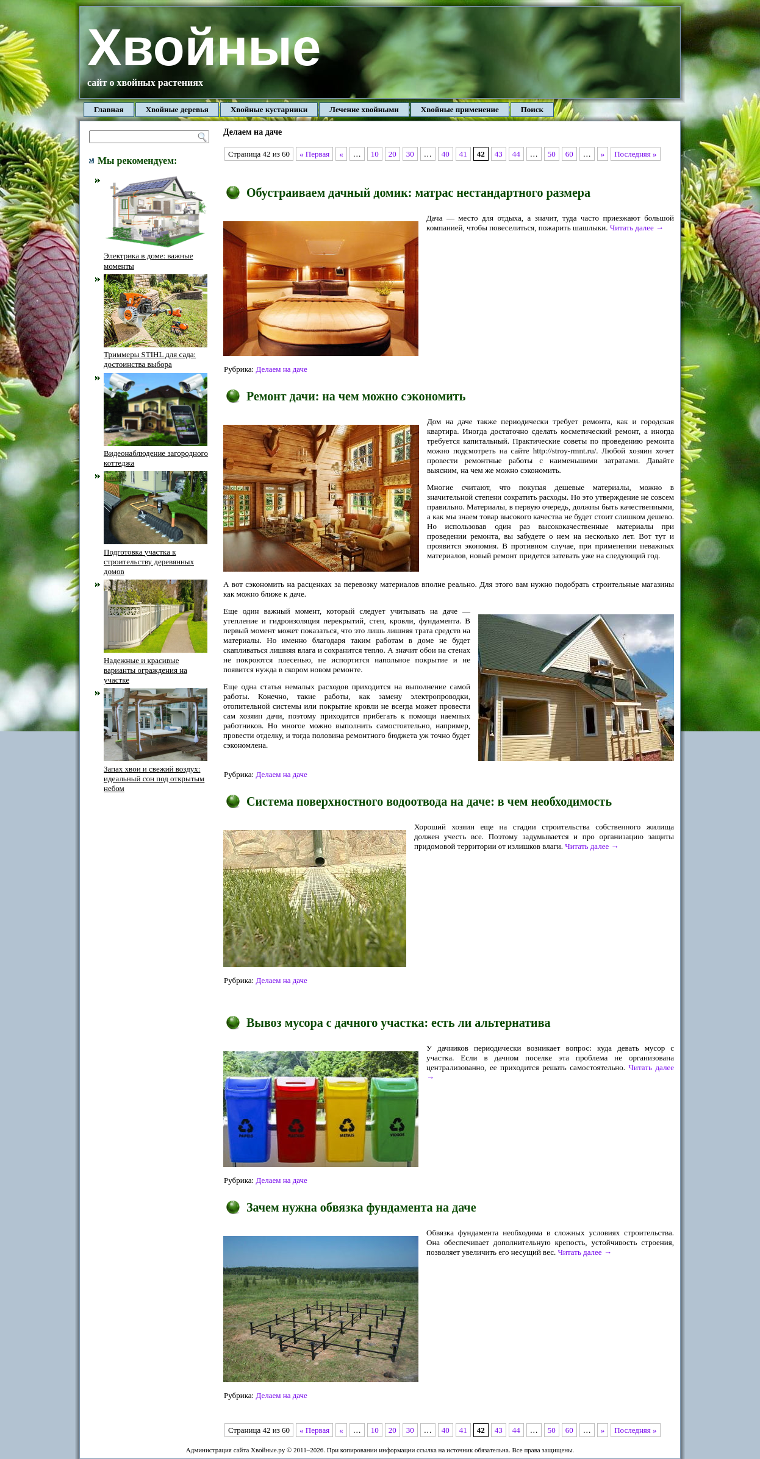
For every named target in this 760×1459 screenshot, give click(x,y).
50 (552, 153)
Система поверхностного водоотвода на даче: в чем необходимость (429, 801)
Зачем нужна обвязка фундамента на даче (361, 1207)
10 (375, 153)
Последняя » (635, 153)
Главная (109, 109)
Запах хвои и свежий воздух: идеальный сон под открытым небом (155, 773)
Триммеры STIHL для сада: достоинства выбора (155, 354)
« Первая (314, 153)
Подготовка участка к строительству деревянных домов (155, 556)
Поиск (532, 109)
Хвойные (204, 47)
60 (569, 153)
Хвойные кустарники (269, 109)
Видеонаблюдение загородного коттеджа (156, 453)
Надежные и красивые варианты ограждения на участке (155, 664)
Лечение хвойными (364, 109)
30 (410, 153)
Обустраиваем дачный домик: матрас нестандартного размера (418, 192)
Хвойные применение (460, 109)
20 (392, 153)
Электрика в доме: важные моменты (155, 256)
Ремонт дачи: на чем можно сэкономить (355, 396)
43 (499, 153)
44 (516, 153)
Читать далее (637, 227)
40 (446, 153)
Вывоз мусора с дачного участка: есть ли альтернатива (398, 1022)
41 (463, 153)
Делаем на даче (281, 369)
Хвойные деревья (177, 109)
